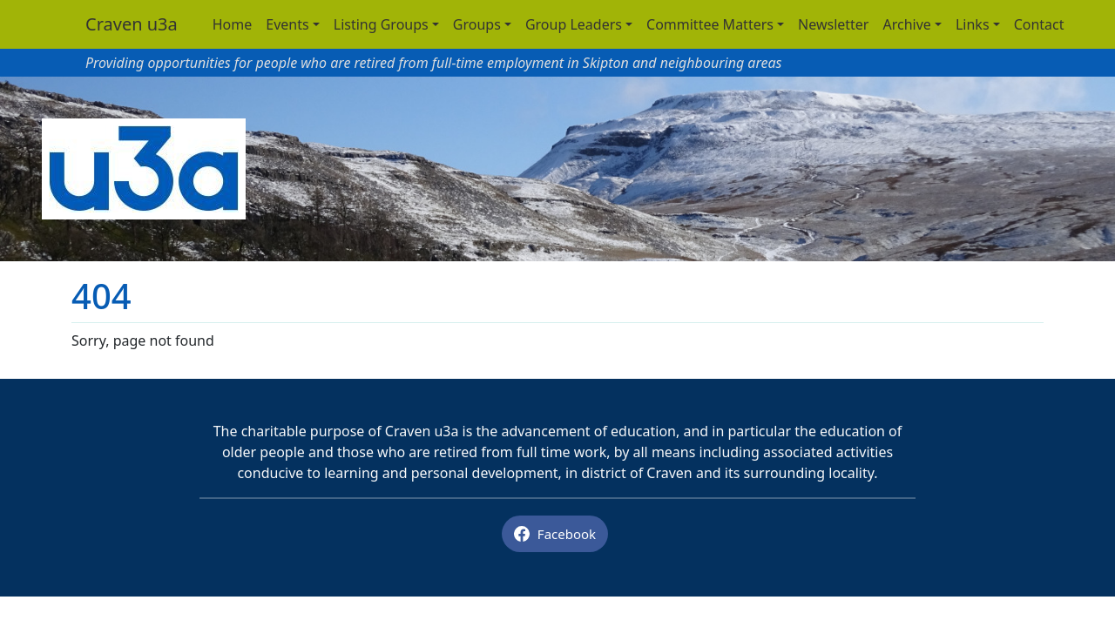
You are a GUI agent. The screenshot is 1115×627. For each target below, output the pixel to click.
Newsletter (833, 24)
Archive (906, 24)
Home (233, 24)
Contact (1039, 24)
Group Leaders (573, 24)
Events (287, 24)
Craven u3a (131, 24)
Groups (477, 24)
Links (973, 24)
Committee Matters (710, 24)
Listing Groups (381, 24)
